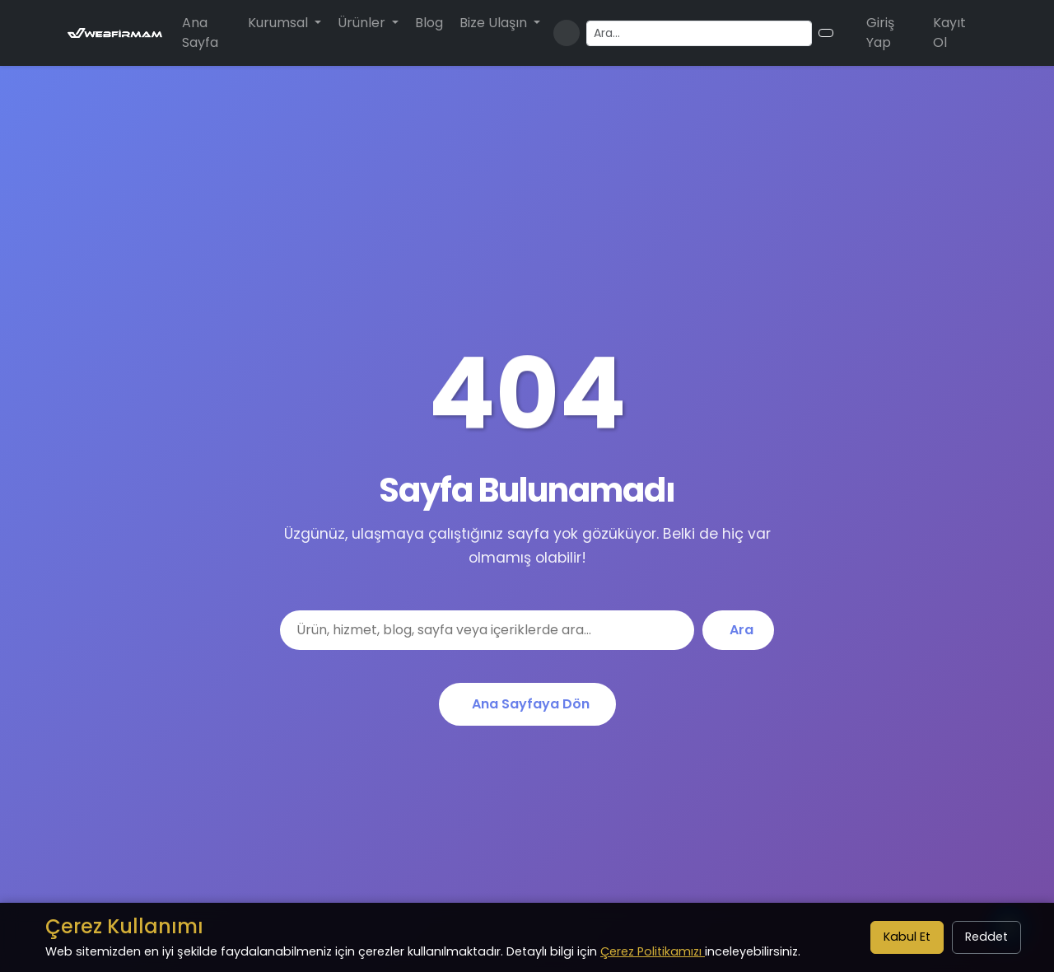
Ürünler (363, 22)
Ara (741, 629)
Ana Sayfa (200, 32)
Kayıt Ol (949, 32)
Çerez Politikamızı (652, 951)
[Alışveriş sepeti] (846, 33)
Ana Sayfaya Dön (531, 703)
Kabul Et (907, 936)
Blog (429, 22)
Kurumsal (279, 22)
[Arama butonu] (825, 33)
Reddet (986, 936)
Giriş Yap (880, 32)
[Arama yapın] (699, 33)
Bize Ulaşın (494, 22)
